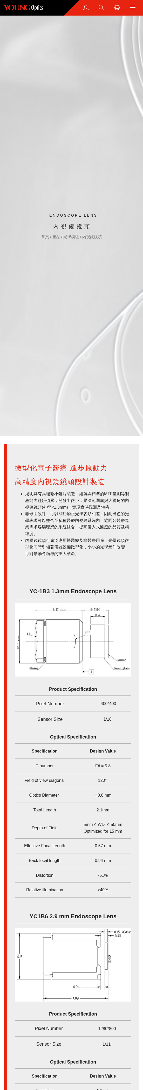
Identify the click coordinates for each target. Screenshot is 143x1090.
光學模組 (71, 236)
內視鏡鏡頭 (92, 236)
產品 (56, 236)
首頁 (45, 236)
